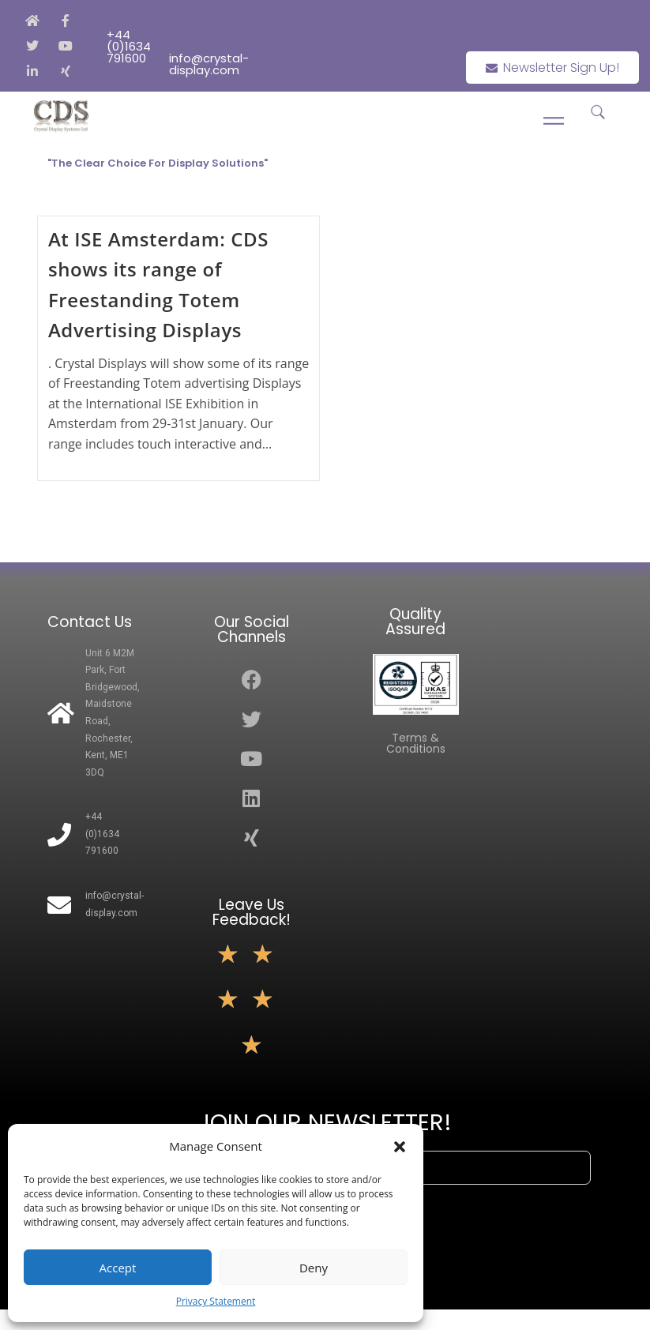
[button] (400, 1147)
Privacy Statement (216, 1301)
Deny (313, 1268)
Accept (118, 1268)
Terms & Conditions (415, 743)
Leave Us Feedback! (251, 912)
